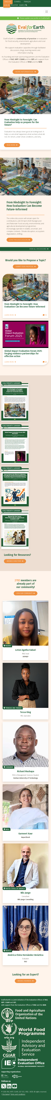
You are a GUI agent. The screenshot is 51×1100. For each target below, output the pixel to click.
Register (14, 5)
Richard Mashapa (25, 771)
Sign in (7, 5)
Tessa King (25, 712)
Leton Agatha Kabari (25, 649)
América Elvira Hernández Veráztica (25, 955)
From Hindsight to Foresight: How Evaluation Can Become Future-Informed (24, 206)
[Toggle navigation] (47, 12)
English (8, 2)
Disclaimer (6, 1094)
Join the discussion (18, 240)
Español (17, 2)
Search (22, 5)
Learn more (9, 315)
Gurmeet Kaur (25, 833)
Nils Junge (26, 892)
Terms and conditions (18, 1094)
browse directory (14, 561)
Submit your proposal (24, 267)
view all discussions (38, 249)
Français (27, 2)
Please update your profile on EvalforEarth (33, 18)
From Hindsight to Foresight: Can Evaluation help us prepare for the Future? (21, 122)
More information (24, 72)
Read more (11, 145)
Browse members (24, 981)
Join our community (24, 593)
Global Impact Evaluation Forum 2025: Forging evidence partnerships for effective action (23, 353)
